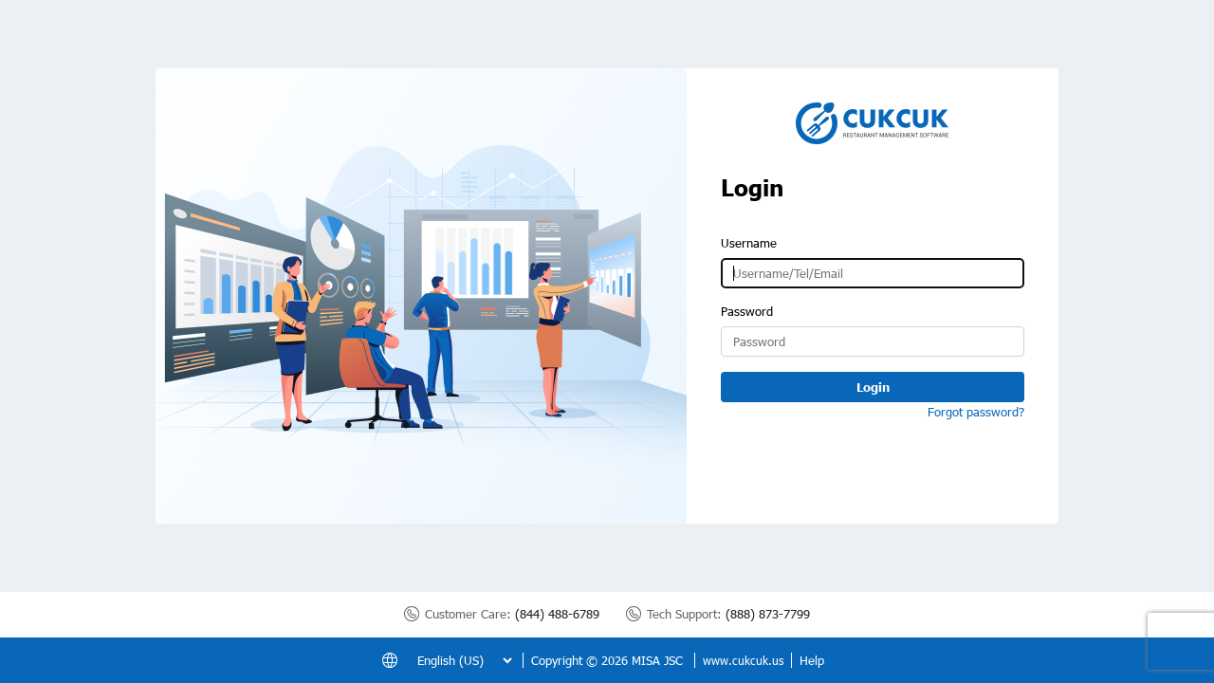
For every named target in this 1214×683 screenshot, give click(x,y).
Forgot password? (976, 411)
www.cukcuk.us (743, 660)
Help (812, 660)
